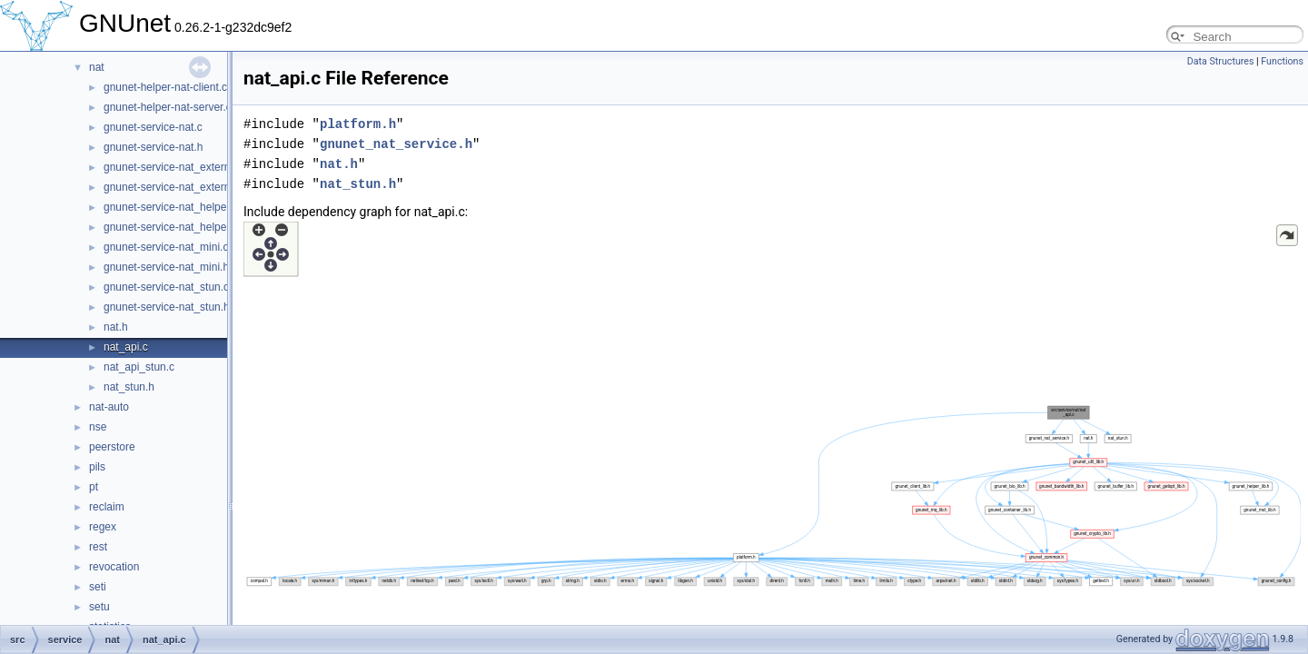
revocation (114, 566)
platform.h (358, 124)
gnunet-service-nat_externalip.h (180, 187)
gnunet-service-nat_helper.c (171, 207)
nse (97, 427)
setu (99, 606)
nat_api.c (126, 347)
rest (98, 546)
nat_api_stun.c (139, 367)
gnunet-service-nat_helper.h (171, 227)
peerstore (112, 447)
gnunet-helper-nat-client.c (165, 87)
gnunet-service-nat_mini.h (166, 267)
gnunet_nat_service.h (396, 144)
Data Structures (1220, 61)
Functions (1282, 61)
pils (97, 467)
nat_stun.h (129, 387)
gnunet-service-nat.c (153, 127)
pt (93, 487)
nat (96, 67)
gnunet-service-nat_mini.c (166, 247)
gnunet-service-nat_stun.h (167, 307)
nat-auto (109, 407)
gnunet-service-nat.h (153, 147)
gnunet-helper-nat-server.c (168, 107)
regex (102, 526)
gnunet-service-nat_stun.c (166, 287)
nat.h (116, 327)
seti (97, 586)
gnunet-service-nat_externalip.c (179, 167)
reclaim (106, 506)
